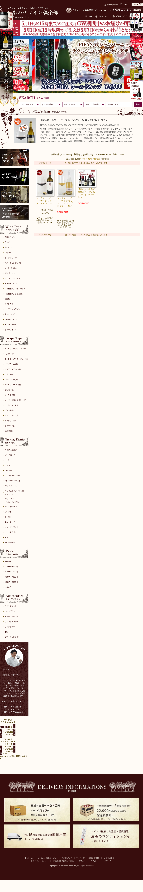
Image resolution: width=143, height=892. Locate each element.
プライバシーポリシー (39, 861)
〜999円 (8, 561)
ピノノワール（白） (12, 415)
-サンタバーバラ (11, 486)
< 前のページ (45, 163)
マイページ (80, 858)
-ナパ (6, 460)
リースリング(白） (12, 405)
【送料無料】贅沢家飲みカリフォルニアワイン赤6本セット (86, 193)
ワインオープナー (11, 622)
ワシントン (9, 512)
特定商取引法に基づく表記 (63, 861)
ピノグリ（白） (11, 421)
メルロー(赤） (10, 354)
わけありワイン (11, 319)
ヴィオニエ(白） (11, 426)
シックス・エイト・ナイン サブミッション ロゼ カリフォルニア (65, 202)
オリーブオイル (11, 330)
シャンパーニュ (11, 268)
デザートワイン (11, 283)
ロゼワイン (9, 253)
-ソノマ (7, 465)
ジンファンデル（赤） (13, 369)
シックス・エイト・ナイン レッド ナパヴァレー (44, 201)
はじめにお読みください (47, 858)
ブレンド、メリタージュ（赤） (17, 359)
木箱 (6, 632)
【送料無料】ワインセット (15, 288)
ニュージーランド (11, 527)
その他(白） (9, 431)
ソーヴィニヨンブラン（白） (16, 400)
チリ (6, 537)
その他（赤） (10, 390)
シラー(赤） (9, 374)
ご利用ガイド (67, 858)
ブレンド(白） (10, 410)
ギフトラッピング (11, 637)
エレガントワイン (11, 324)
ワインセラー (10, 627)
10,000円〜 (9, 587)
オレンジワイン (11, 258)
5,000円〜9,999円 (11, 582)
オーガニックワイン (12, 278)
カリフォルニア (11, 450)
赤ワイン (8, 242)
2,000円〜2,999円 (11, 572)
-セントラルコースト (12, 481)
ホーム (30, 858)
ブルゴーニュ (10, 273)
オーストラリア (11, 532)
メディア (107, 861)
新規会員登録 (94, 858)
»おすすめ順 (86, 158)
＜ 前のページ (45, 234)
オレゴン (8, 517)
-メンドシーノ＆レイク (13, 475)
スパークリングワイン (13, 263)
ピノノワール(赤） (12, 364)
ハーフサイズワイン (12, 309)
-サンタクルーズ (11, 506)
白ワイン (8, 247)
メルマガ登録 (109, 858)
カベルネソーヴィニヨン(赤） (16, 349)
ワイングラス (10, 611)
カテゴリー (95, 861)
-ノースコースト (11, 455)
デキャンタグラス (11, 616)
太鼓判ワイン (10, 237)
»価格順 (97, 158)
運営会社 (82, 861)
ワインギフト (10, 304)
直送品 (7, 299)
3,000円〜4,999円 (11, 577)
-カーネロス (9, 470)
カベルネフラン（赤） (13, 385)
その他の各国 (10, 542)
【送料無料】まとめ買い (14, 294)
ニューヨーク (10, 522)
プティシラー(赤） (12, 379)
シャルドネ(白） (11, 395)
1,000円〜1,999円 (11, 567)
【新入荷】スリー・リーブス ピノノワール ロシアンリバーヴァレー (75, 120)
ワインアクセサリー (12, 606)
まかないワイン (11, 314)
